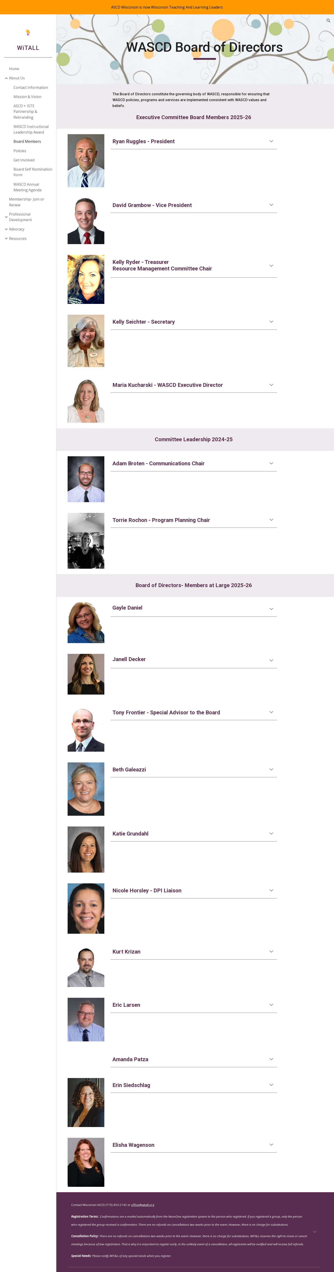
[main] (206, 49)
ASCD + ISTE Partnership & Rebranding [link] (25, 111)
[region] (167, 7)
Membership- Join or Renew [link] (26, 202)
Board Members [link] (27, 141)
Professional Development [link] (20, 217)
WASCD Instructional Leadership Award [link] (31, 129)
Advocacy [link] (16, 229)
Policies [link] (20, 150)
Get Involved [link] (24, 160)
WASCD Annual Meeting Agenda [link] (27, 187)
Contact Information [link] (31, 87)
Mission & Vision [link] (27, 96)
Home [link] (14, 68)
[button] (328, 20)
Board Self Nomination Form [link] (33, 172)
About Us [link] (17, 78)
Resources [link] (18, 238)
